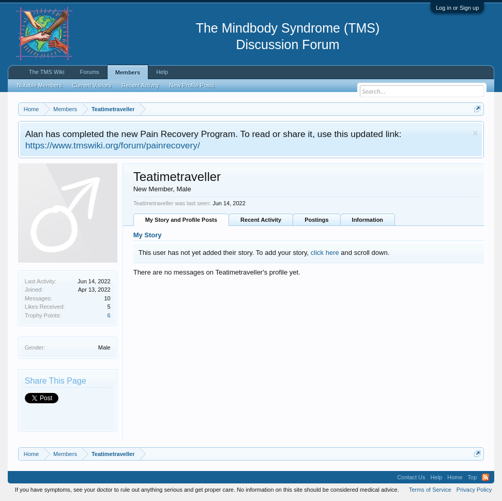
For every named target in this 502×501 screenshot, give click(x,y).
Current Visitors (92, 85)
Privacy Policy (474, 490)
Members (127, 72)
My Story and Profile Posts (181, 220)
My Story (147, 235)
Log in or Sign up (457, 8)
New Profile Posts (191, 85)
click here (325, 252)
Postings (316, 220)
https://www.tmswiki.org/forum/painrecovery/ (112, 145)
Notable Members (39, 85)
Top (472, 477)
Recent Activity (260, 220)
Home (454, 477)
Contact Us (411, 477)
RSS (485, 477)
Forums (89, 72)
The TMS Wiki (47, 72)
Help (162, 72)
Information (368, 220)
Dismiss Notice (475, 133)
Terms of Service (430, 490)
